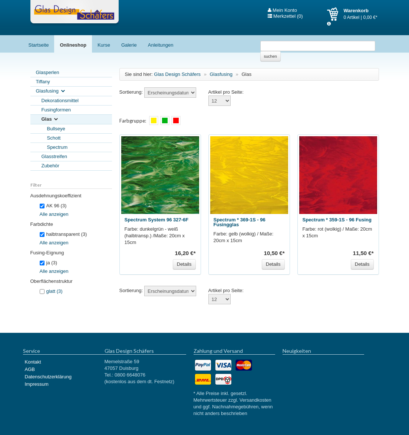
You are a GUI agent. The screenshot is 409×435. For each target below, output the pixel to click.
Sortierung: (131, 92)
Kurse (104, 45)
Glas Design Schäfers (74, 13)
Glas (50, 119)
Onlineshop (73, 45)
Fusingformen (56, 110)
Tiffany (43, 81)
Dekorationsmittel (60, 100)
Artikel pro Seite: (226, 92)
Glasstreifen (54, 156)
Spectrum (57, 147)
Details (184, 264)
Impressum (37, 384)
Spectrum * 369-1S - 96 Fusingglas (239, 222)
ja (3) (48, 262)
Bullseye (56, 128)
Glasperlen (47, 72)
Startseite (39, 45)
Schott (54, 138)
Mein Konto (282, 10)
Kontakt (33, 362)
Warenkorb (335, 14)
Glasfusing (51, 91)
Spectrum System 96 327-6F (157, 219)
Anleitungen (161, 45)
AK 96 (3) (53, 205)
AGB (30, 369)
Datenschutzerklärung (48, 376)
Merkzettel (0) (285, 16)
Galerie (129, 45)
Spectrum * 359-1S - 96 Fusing (337, 219)
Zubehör (50, 165)
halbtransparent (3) (63, 234)
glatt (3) (54, 291)
